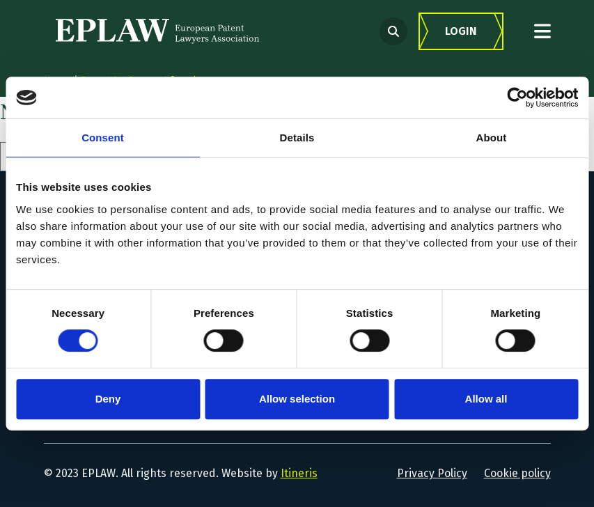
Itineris (299, 473)
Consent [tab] (102, 137)
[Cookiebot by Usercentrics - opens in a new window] (517, 97)
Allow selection (297, 399)
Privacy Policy (432, 473)
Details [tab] (297, 137)
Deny (108, 399)
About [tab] (491, 137)
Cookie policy (517, 473)
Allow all (486, 399)
